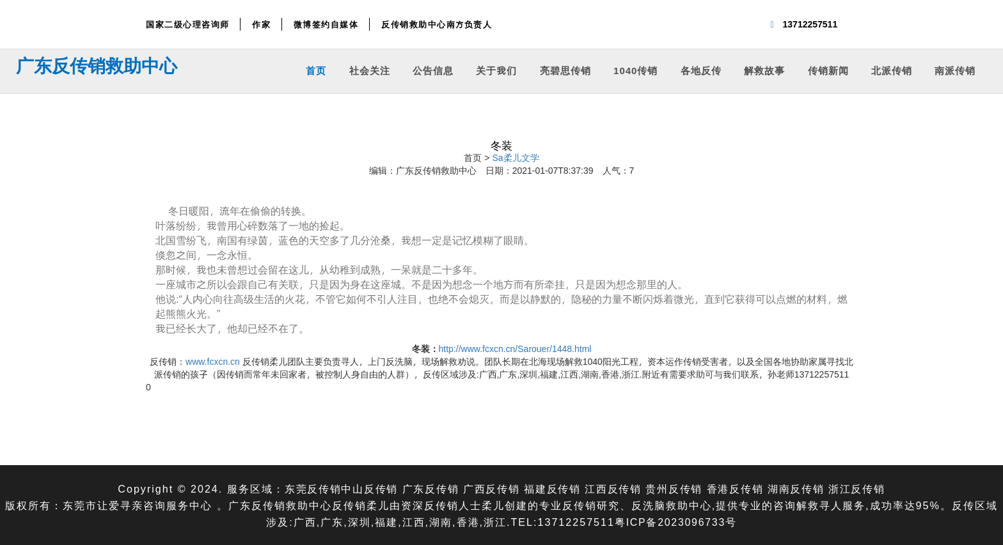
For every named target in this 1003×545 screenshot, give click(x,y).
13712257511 (810, 24)
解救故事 (764, 70)
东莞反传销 (309, 488)
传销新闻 (828, 70)
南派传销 (955, 70)
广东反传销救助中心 (96, 65)
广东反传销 (428, 488)
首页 (316, 70)
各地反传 (701, 70)
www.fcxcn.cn (213, 361)
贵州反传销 (675, 488)
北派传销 (891, 70)
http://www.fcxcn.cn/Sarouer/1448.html (515, 348)
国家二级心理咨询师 (188, 24)
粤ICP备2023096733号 (675, 521)
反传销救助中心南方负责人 (436, 24)
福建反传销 (552, 488)
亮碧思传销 (565, 70)
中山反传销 (366, 488)
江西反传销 (613, 488)
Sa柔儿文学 (515, 157)
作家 (261, 24)
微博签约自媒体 (326, 24)
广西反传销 (490, 488)
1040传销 (635, 70)
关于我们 (496, 70)
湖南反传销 (799, 488)
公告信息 (433, 70)
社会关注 (369, 70)
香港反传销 (737, 488)
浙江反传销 (860, 488)
